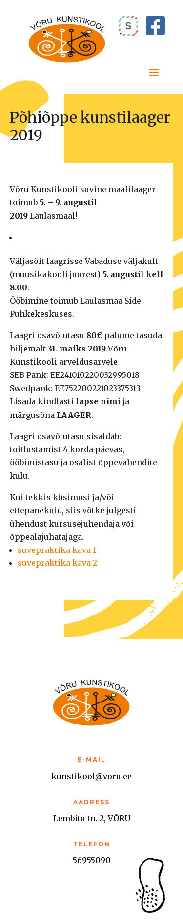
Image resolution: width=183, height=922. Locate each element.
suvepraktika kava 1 (57, 550)
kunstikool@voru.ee (91, 776)
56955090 (92, 860)
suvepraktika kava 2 (57, 563)
